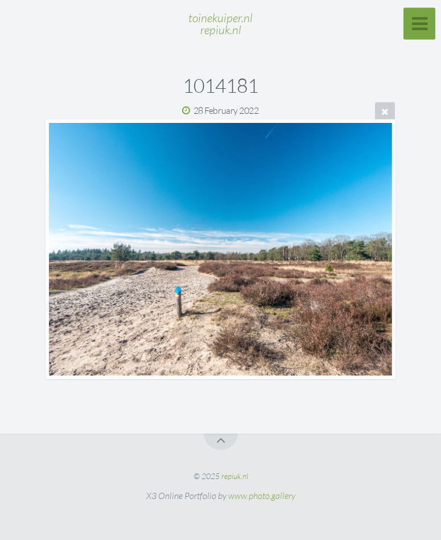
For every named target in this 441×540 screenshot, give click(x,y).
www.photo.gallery (261, 495)
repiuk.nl (234, 476)
